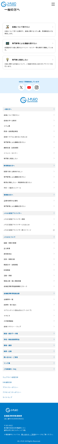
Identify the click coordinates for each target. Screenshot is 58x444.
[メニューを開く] (53, 4)
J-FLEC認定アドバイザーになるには (17, 225)
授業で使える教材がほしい (13, 171)
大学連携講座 (8, 321)
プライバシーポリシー (10, 387)
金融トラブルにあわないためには (15, 137)
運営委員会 (8, 254)
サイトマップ (7, 397)
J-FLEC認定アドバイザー (13, 213)
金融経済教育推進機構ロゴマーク (15, 286)
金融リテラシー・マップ (12, 326)
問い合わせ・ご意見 (11, 357)
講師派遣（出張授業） (11, 148)
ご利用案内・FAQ (10, 369)
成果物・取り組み (10, 305)
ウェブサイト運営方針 (10, 377)
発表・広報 (8, 351)
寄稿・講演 (8, 345)
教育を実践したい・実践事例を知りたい (18, 182)
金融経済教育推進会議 (11, 293)
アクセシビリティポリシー (12, 392)
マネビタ (7, 316)
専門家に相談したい (11, 158)
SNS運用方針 (7, 382)
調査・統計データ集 (11, 333)
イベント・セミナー (11, 153)
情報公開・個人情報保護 (12, 281)
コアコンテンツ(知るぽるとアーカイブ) (17, 310)
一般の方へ (8, 109)
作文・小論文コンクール (12, 188)
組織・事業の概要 (10, 243)
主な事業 (7, 248)
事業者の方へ (8, 195)
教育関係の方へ (9, 165)
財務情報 (7, 270)
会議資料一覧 (8, 299)
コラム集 (7, 126)
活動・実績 (8, 275)
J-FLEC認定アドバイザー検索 (14, 219)
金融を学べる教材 (10, 120)
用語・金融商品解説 (11, 131)
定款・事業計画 (9, 259)
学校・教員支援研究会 (11, 339)
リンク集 (7, 363)
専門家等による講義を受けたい (15, 142)
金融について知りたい (11, 115)
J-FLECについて (9, 237)
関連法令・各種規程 (11, 265)
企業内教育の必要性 (11, 201)
